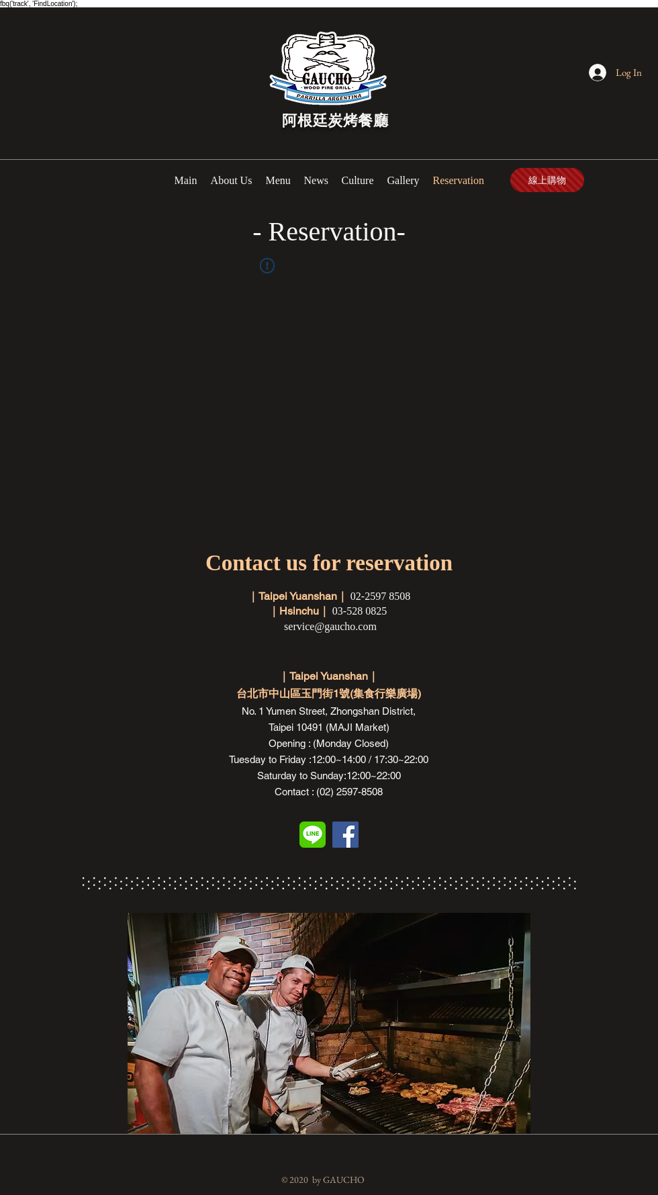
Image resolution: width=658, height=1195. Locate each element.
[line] (312, 835)
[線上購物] (547, 180)
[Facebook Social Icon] (345, 835)
